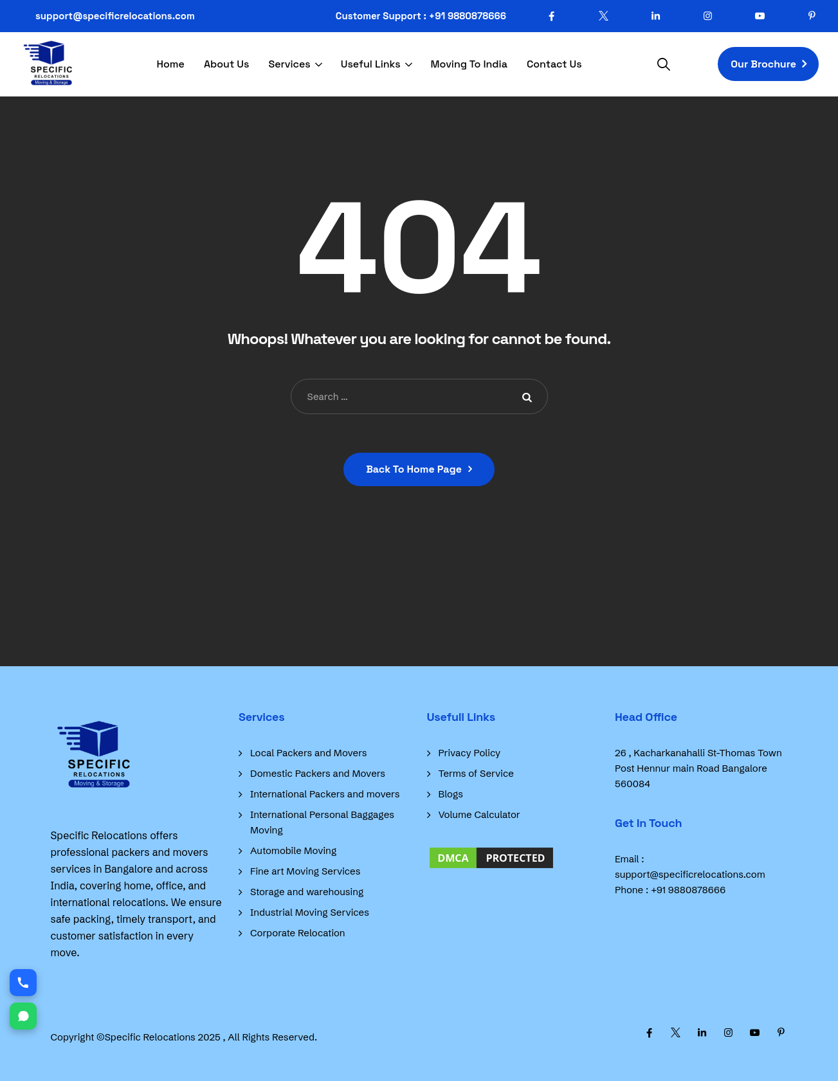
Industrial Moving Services (309, 912)
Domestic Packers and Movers (317, 773)
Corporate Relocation (297, 933)
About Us (227, 64)
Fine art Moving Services (305, 871)
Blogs (451, 794)
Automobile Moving (293, 850)
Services (289, 64)
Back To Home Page (414, 469)
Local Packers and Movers (308, 753)
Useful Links (371, 64)
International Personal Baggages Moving (322, 822)
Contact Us (554, 64)
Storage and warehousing (306, 892)
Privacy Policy (470, 753)
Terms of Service (476, 773)
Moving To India (469, 64)
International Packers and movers (324, 794)
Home (171, 64)
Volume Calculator (479, 814)
